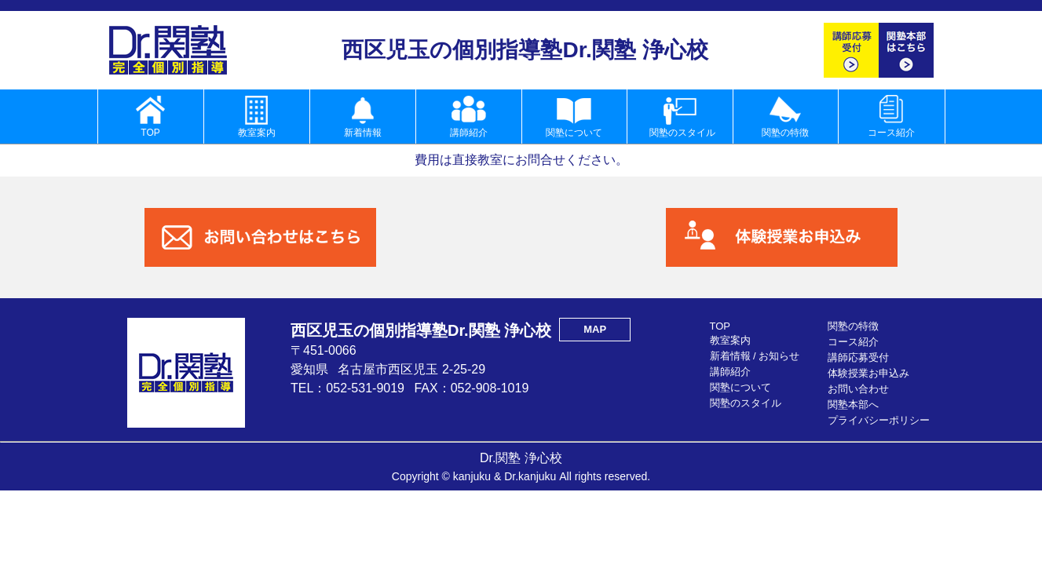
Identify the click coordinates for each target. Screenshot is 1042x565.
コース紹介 (853, 342)
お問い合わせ (858, 389)
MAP (594, 329)
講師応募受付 (858, 357)
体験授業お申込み (868, 373)
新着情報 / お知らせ (755, 356)
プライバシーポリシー (879, 420)
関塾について (740, 387)
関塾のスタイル (745, 403)
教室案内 (730, 340)
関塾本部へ (853, 404)
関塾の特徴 (853, 326)
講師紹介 (730, 371)
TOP (720, 326)
